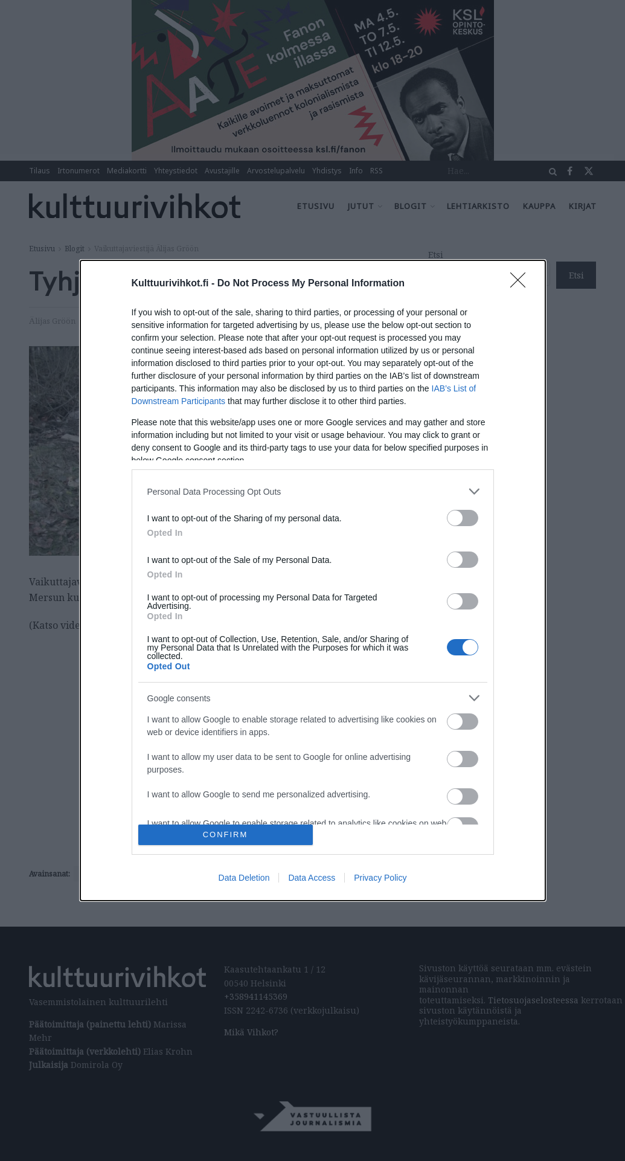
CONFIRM (225, 834)
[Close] (521, 283)
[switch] (462, 518)
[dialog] (312, 580)
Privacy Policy (380, 878)
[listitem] (312, 491)
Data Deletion (244, 878)
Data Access (311, 878)
